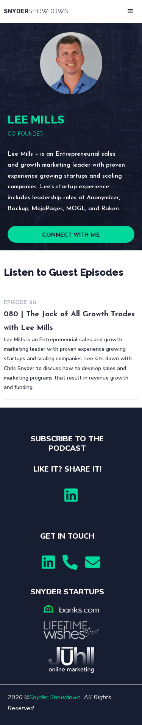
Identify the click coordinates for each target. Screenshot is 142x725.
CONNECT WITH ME (71, 235)
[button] (130, 11)
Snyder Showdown (55, 697)
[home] (38, 11)
